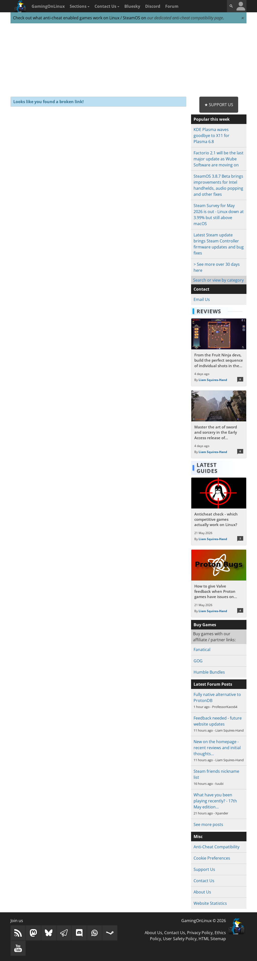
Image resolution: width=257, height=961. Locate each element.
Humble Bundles (209, 672)
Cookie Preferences (212, 858)
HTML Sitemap (212, 938)
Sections (80, 6)
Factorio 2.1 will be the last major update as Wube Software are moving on (218, 159)
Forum (172, 6)
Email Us (202, 299)
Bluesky (132, 6)
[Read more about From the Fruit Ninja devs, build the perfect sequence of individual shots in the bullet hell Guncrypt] (218, 352)
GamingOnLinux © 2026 (203, 920)
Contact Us (107, 6)
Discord (152, 6)
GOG (198, 661)
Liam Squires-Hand (213, 380)
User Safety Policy (180, 938)
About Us (202, 892)
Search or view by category (218, 280)
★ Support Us (218, 104)
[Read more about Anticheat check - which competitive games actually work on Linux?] (218, 511)
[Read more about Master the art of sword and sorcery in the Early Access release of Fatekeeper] (218, 424)
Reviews (209, 311)
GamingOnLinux (48, 6)
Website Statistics (210, 903)
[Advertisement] (128, 60)
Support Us (204, 869)
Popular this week (212, 119)
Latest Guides (207, 468)
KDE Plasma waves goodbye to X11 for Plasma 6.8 (211, 135)
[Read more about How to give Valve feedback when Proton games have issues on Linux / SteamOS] (218, 583)
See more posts (208, 824)
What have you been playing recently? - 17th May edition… (215, 801)
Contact (201, 289)
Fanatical (202, 649)
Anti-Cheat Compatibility (216, 847)
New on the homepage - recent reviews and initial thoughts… (217, 747)
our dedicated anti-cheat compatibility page (185, 18)
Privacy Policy (200, 932)
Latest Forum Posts (213, 684)
